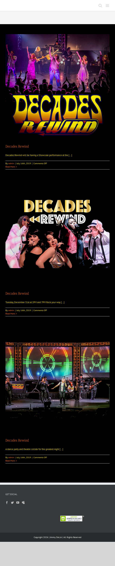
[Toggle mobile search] (100, 5)
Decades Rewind (17, 146)
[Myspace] (23, 502)
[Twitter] (12, 502)
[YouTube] (17, 502)
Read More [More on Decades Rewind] (10, 166)
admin (11, 163)
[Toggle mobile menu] (108, 5)
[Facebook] (6, 502)
